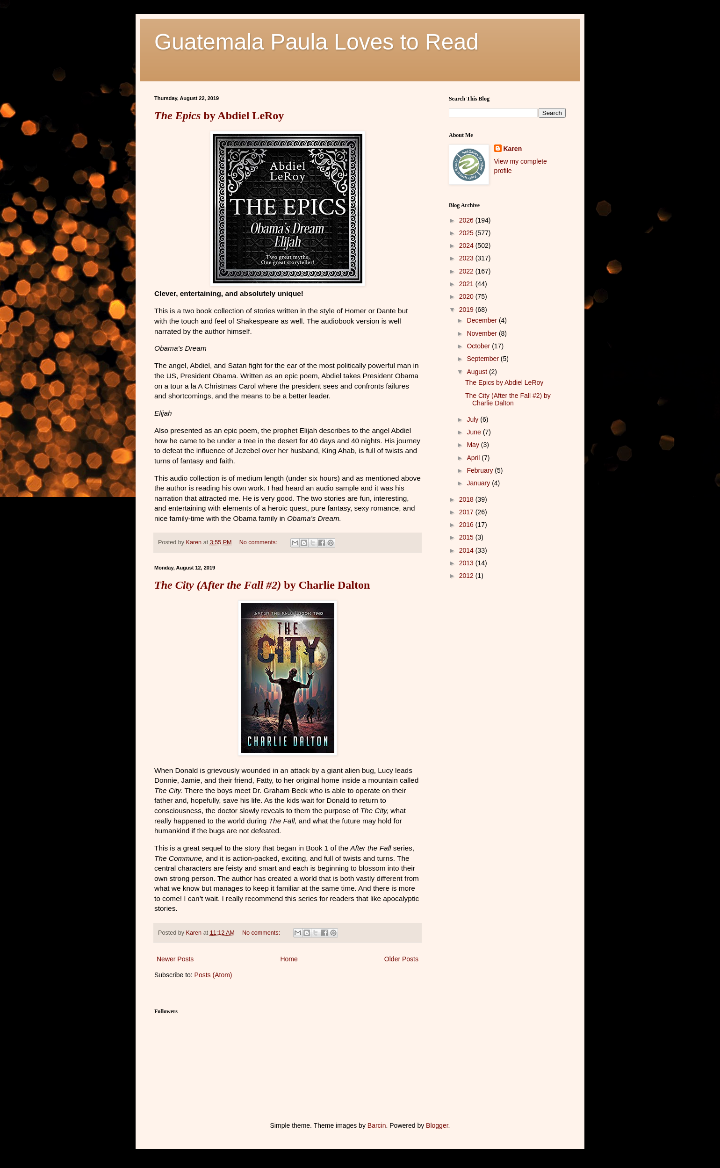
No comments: (259, 542)
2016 (467, 524)
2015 (467, 537)
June (474, 432)
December (482, 320)
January (479, 483)
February (481, 470)
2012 (467, 575)
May (474, 444)
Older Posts (401, 959)
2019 (467, 309)
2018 (467, 499)
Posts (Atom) (213, 975)
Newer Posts (175, 959)
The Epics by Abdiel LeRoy (504, 382)
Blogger (437, 1125)
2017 (467, 512)
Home (288, 959)
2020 (467, 296)
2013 (467, 563)
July (473, 419)
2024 (467, 245)
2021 (467, 284)
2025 (467, 233)
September (483, 358)
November (482, 333)
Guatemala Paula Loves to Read (316, 41)
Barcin (376, 1125)
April (474, 457)
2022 (467, 271)
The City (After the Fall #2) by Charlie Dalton (508, 399)
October (479, 346)
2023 (467, 258)
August (478, 371)
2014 (467, 550)
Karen (513, 148)
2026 (467, 220)
